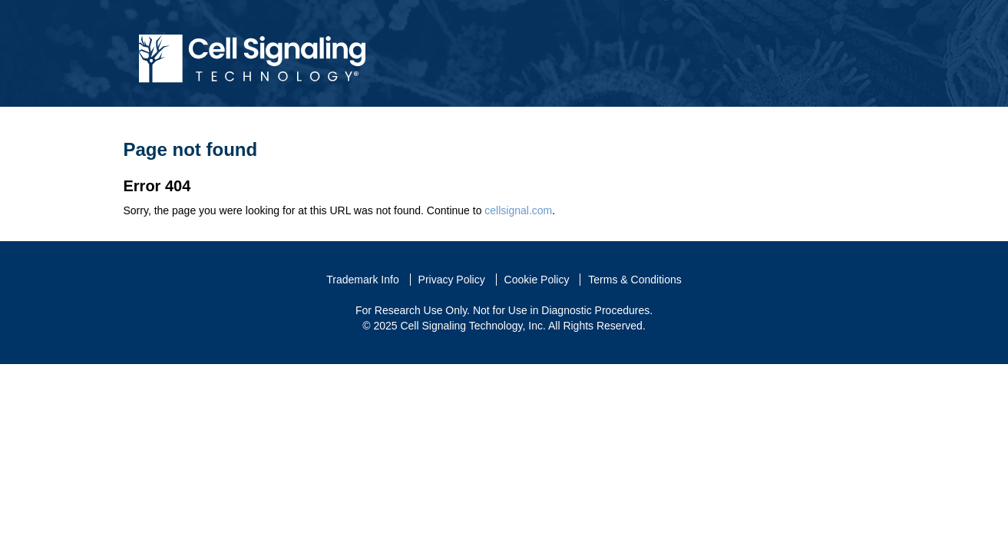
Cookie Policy (537, 279)
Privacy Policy (451, 279)
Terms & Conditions (634, 279)
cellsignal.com (518, 210)
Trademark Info (362, 279)
